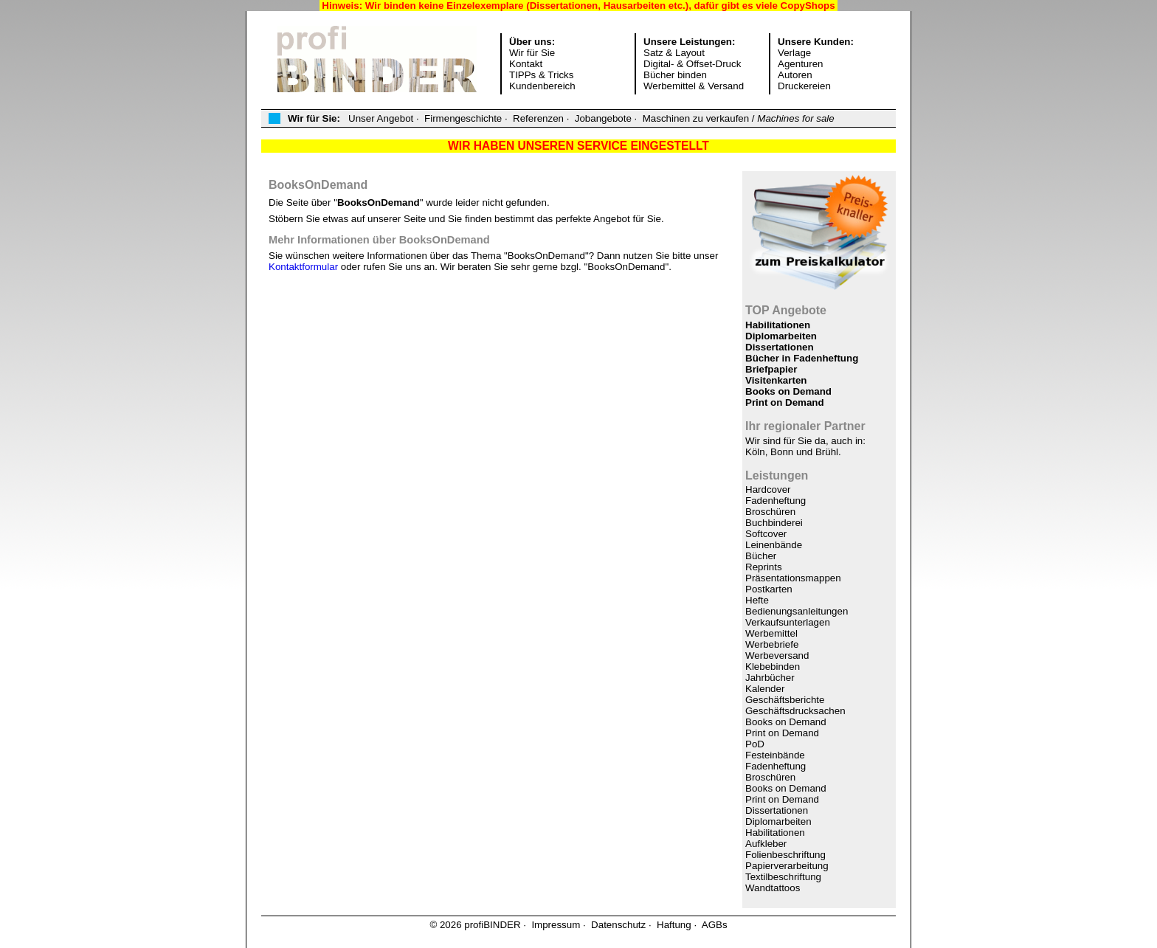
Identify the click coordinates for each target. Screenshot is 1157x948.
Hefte (757, 600)
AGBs (715, 924)
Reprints (763, 566)
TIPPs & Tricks (541, 74)
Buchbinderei (774, 522)
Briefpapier (771, 369)
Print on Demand (784, 402)
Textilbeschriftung (783, 876)
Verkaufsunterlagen (787, 622)
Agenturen (800, 63)
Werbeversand (777, 655)
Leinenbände (773, 544)
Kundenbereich (542, 85)
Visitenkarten (776, 380)
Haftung (674, 924)
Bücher (760, 555)
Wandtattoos (772, 887)
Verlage (794, 52)
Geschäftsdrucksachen (795, 710)
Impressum (555, 924)
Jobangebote (603, 118)
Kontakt (525, 63)
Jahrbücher (770, 677)
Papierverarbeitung (787, 865)
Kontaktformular (303, 266)
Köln (755, 451)
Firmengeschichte (463, 118)
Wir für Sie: (314, 118)
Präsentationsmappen (793, 578)
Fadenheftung (775, 500)
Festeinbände (775, 755)
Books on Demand (788, 391)
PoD (754, 744)
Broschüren (770, 511)
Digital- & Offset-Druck (692, 63)
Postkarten (768, 589)
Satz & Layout (674, 52)
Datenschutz (618, 924)
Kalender (764, 688)
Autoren (795, 74)
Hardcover (767, 489)
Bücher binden (675, 74)
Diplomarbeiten (781, 336)
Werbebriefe (771, 644)
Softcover (766, 533)
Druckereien (804, 85)
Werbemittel (771, 633)
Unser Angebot (380, 118)
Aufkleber (766, 843)
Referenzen (538, 118)
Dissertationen (779, 347)
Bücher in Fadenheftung (801, 358)
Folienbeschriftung (785, 854)
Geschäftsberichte (784, 699)
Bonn (781, 451)
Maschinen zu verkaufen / (739, 118)
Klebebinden (772, 666)
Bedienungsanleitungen (796, 611)
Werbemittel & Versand (693, 85)
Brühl (826, 451)
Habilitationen (777, 325)
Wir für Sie (532, 52)
